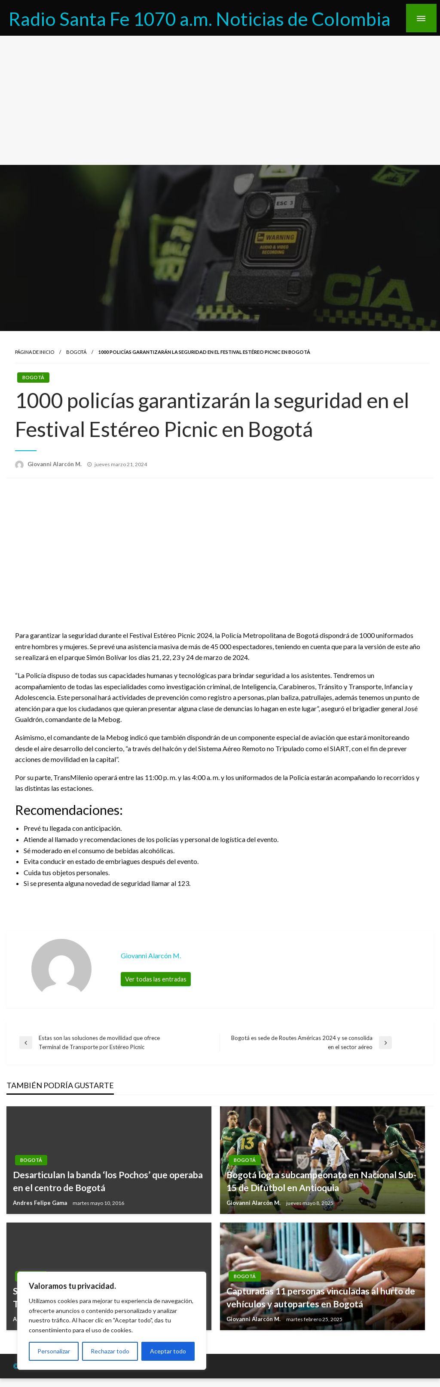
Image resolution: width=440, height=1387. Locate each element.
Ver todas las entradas (155, 979)
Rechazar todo (110, 1351)
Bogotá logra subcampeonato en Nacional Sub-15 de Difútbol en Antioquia (321, 1180)
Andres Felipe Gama (40, 1202)
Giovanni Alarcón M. (55, 464)
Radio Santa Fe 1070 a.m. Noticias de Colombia (200, 18)
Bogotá (76, 352)
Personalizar (53, 1351)
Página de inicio (34, 352)
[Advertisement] (220, 100)
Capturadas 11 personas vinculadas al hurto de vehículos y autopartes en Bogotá (320, 1297)
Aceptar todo (168, 1351)
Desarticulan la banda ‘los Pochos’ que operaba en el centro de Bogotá (108, 1180)
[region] (111, 1321)
